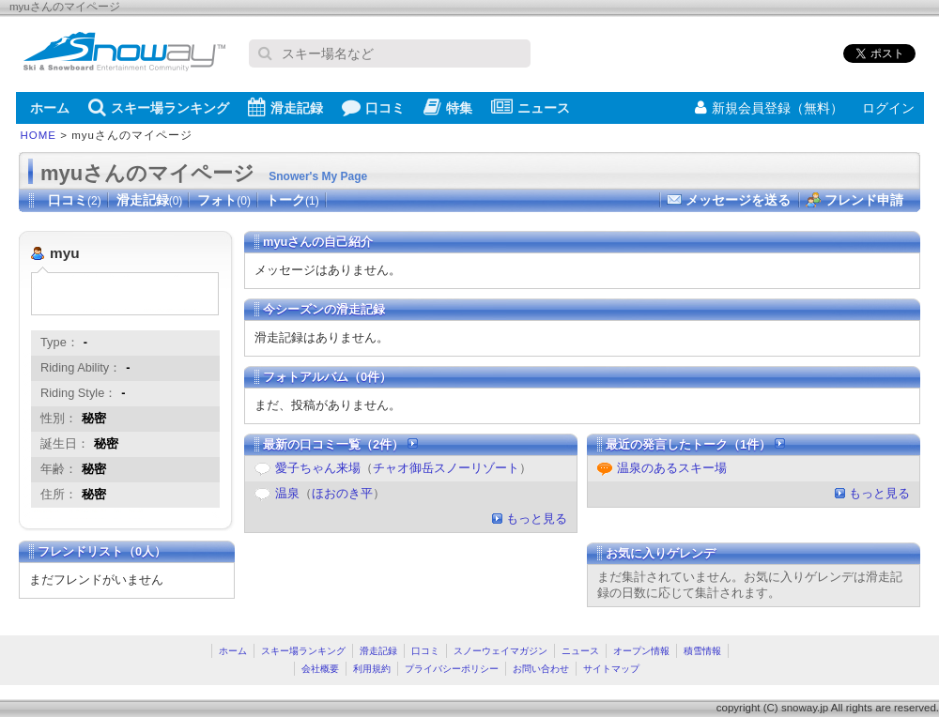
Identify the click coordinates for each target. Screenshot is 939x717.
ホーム (49, 107)
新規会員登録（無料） (769, 107)
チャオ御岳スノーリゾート (446, 468)
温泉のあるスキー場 (672, 468)
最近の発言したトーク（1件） (695, 444)
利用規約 (372, 669)
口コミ (373, 107)
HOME (39, 135)
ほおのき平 (342, 493)
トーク (292, 199)
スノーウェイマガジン (500, 651)
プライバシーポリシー (452, 669)
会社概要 (320, 669)
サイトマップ (611, 669)
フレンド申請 (863, 199)
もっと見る (536, 518)
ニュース (530, 107)
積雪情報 (702, 651)
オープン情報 (641, 651)
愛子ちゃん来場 (318, 468)
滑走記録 (285, 107)
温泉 (287, 493)
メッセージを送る (738, 199)
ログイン (888, 107)
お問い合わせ (541, 669)
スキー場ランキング (158, 107)
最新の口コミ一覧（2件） (340, 444)
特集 (447, 107)
